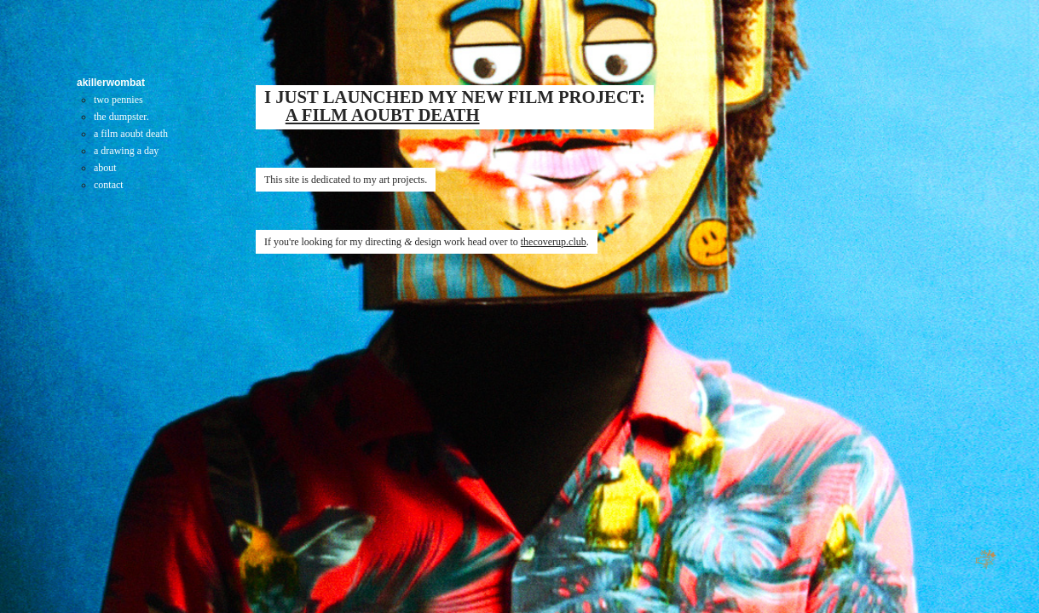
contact (109, 185)
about (105, 168)
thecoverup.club (553, 242)
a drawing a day (126, 151)
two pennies (118, 100)
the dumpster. (121, 117)
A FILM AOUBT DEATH (383, 115)
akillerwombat (111, 83)
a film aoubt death (131, 134)
